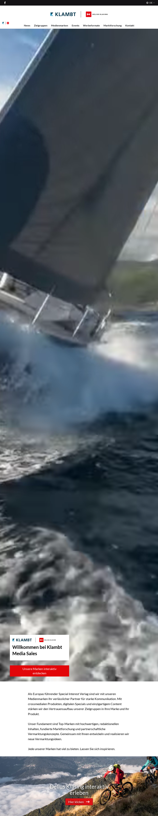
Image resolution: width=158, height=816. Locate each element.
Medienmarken (59, 25)
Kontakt (129, 25)
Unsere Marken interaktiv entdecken (39, 671)
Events (75, 25)
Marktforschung (113, 25)
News (27, 25)
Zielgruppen (40, 25)
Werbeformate (91, 25)
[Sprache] (150, 3)
